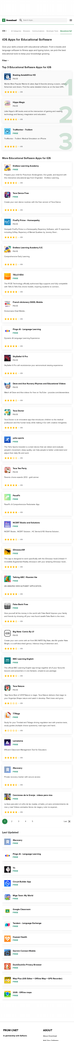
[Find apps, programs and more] (43, 20)
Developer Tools (52, 31)
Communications (38, 31)
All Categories (16, 31)
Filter (5, 60)
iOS (4, 31)
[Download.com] (9, 20)
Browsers (26, 31)
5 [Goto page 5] (32, 821)
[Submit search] (21, 20)
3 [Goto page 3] (18, 821)
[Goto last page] (67, 821)
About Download (50, 1036)
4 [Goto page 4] (25, 821)
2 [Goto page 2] (11, 821)
